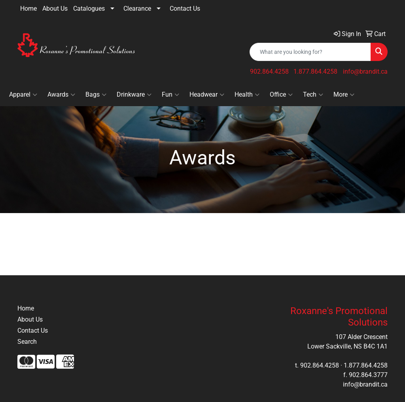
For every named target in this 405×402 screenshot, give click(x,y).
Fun (170, 94)
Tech (313, 94)
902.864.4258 (269, 71)
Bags (95, 94)
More (343, 94)
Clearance (137, 8)
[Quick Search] (310, 52)
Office (281, 94)
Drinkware (134, 94)
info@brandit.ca (365, 71)
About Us (55, 8)
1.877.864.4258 (315, 71)
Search (27, 341)
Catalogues (89, 8)
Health (247, 94)
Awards (61, 94)
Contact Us (185, 8)
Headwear (206, 94)
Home (28, 8)
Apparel (23, 94)
